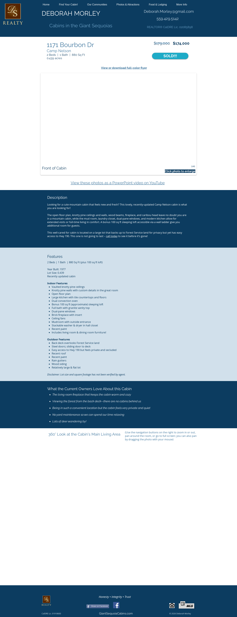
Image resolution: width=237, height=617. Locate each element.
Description (57, 197)
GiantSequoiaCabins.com (116, 613)
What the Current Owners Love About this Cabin (89, 388)
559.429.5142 (168, 18)
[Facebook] (116, 605)
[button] (71, 4)
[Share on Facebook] (97, 606)
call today (111, 236)
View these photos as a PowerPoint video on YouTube (118, 182)
